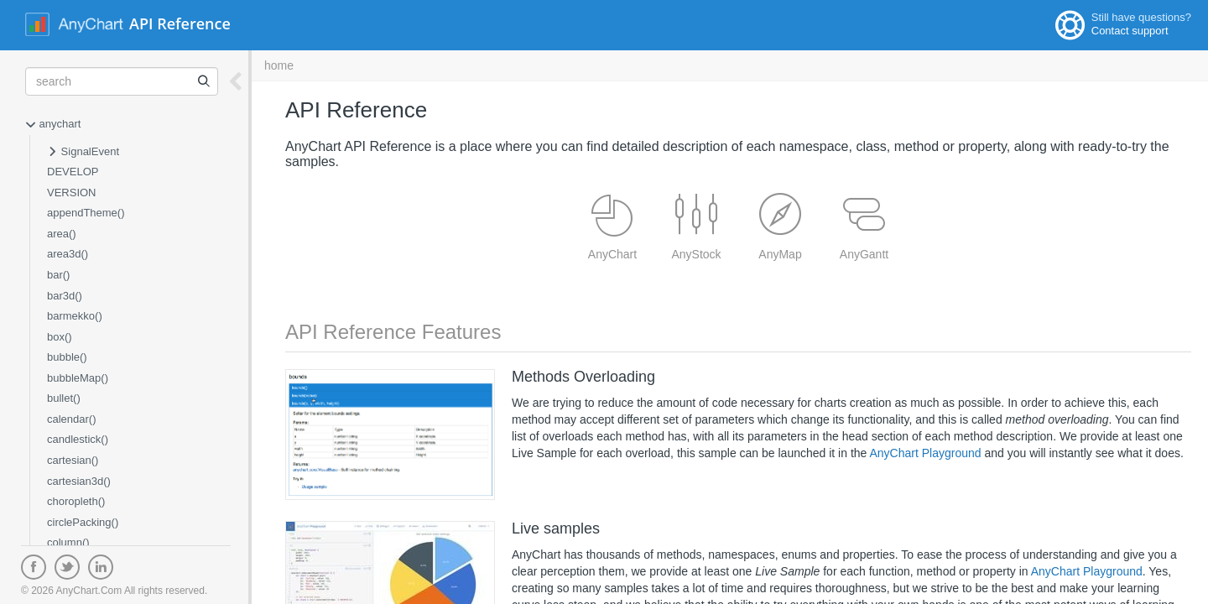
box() (59, 337)
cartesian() (72, 460)
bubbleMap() (77, 378)
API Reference (180, 23)
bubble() (67, 357)
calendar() (71, 419)
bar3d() (64, 295)
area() (61, 233)
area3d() (67, 253)
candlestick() (77, 439)
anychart (53, 125)
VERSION (71, 192)
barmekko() (74, 316)
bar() (58, 274)
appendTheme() (86, 212)
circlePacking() (82, 522)
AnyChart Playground (925, 453)
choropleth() (76, 501)
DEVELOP (72, 171)
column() (68, 542)
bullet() (64, 398)
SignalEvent (83, 152)
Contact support (1130, 30)
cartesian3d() (79, 481)
